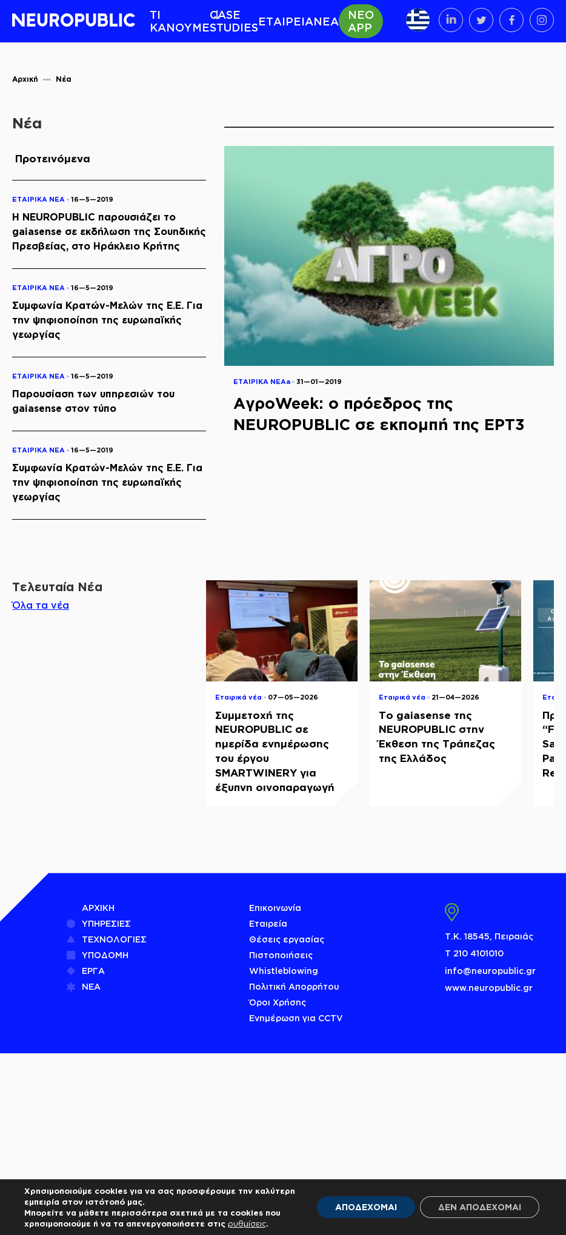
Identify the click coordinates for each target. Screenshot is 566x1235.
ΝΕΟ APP (361, 20)
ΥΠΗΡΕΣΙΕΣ (106, 923)
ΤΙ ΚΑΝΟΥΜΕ (180, 20)
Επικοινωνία (275, 907)
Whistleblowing (283, 970)
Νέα (64, 79)
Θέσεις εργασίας (286, 939)
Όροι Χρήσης (277, 1002)
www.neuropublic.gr (489, 987)
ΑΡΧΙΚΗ (98, 907)
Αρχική (25, 79)
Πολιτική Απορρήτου (294, 986)
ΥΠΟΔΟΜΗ (105, 954)
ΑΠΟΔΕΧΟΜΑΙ (366, 1206)
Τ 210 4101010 (474, 953)
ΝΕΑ (326, 21)
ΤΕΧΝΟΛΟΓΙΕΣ (114, 939)
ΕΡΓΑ (93, 970)
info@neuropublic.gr (490, 970)
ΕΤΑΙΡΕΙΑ (285, 21)
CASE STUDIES (234, 20)
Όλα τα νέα (40, 605)
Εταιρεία (268, 923)
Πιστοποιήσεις (281, 954)
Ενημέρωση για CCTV (296, 1017)
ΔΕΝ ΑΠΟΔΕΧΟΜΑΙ (479, 1206)
